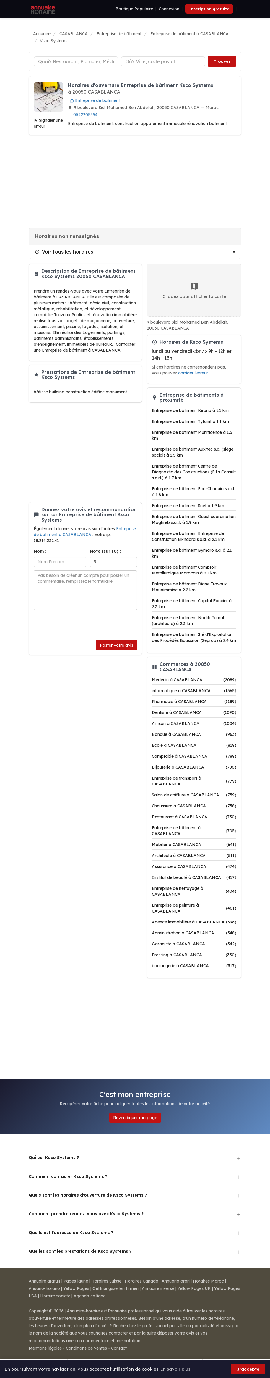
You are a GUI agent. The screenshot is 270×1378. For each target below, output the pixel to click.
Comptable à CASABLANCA (194, 756)
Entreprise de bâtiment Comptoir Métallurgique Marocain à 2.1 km (184, 570)
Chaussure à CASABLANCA (194, 806)
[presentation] (78, 625)
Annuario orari (176, 1281)
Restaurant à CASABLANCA (194, 817)
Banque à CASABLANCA (194, 734)
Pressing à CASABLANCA (194, 955)
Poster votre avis (116, 645)
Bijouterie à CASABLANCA (194, 767)
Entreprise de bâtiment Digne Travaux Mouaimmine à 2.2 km (189, 587)
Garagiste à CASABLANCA (194, 944)
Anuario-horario (44, 1288)
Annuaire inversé (158, 1288)
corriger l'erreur (192, 372)
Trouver (222, 61)
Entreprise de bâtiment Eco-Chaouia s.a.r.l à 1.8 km (193, 491)
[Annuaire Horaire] (42, 9)
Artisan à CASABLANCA (194, 723)
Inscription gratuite (209, 9)
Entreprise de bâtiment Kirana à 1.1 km (190, 410)
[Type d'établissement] (76, 61)
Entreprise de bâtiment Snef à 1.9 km (188, 505)
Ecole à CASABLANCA (194, 745)
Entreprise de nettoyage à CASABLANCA (194, 891)
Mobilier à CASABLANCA (194, 845)
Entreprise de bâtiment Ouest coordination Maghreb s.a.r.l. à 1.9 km (194, 519)
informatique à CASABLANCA (194, 691)
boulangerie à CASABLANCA (194, 966)
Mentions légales (45, 1348)
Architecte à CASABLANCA (194, 855)
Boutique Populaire (134, 9)
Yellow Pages (76, 1288)
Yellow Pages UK (194, 1288)
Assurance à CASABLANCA (194, 866)
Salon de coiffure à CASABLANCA (194, 795)
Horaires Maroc (208, 1281)
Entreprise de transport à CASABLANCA (194, 781)
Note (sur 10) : (105, 551)
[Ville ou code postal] (163, 61)
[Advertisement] (135, 181)
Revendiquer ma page (135, 1117)
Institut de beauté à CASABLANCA (194, 877)
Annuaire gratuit (44, 1281)
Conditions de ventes (86, 1348)
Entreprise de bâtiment (95, 100)
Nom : (40, 551)
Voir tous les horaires (64, 252)
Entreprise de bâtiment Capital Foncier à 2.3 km (192, 603)
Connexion (169, 9)
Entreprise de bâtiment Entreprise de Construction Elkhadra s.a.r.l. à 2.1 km (188, 536)
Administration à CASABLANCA (194, 933)
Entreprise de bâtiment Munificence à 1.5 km (192, 435)
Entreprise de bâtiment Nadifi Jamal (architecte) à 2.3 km (188, 620)
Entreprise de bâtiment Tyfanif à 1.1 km (190, 421)
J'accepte (248, 1369)
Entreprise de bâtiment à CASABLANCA (194, 830)
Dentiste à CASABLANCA (194, 712)
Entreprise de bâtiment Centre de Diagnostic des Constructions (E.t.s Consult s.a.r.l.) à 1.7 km (194, 472)
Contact (119, 1348)
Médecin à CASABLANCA (194, 680)
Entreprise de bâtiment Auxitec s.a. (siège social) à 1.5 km (192, 452)
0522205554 (85, 114)
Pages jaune (76, 1281)
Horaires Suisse (106, 1281)
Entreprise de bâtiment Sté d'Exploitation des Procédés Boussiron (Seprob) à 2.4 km (194, 637)
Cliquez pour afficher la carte (194, 290)
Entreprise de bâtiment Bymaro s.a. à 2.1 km (192, 553)
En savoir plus (175, 1369)
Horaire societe (55, 1296)
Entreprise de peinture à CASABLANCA (194, 908)
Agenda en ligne (89, 1296)
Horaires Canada (141, 1281)
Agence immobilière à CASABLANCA (194, 922)
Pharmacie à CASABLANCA (194, 702)
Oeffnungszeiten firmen (115, 1288)
